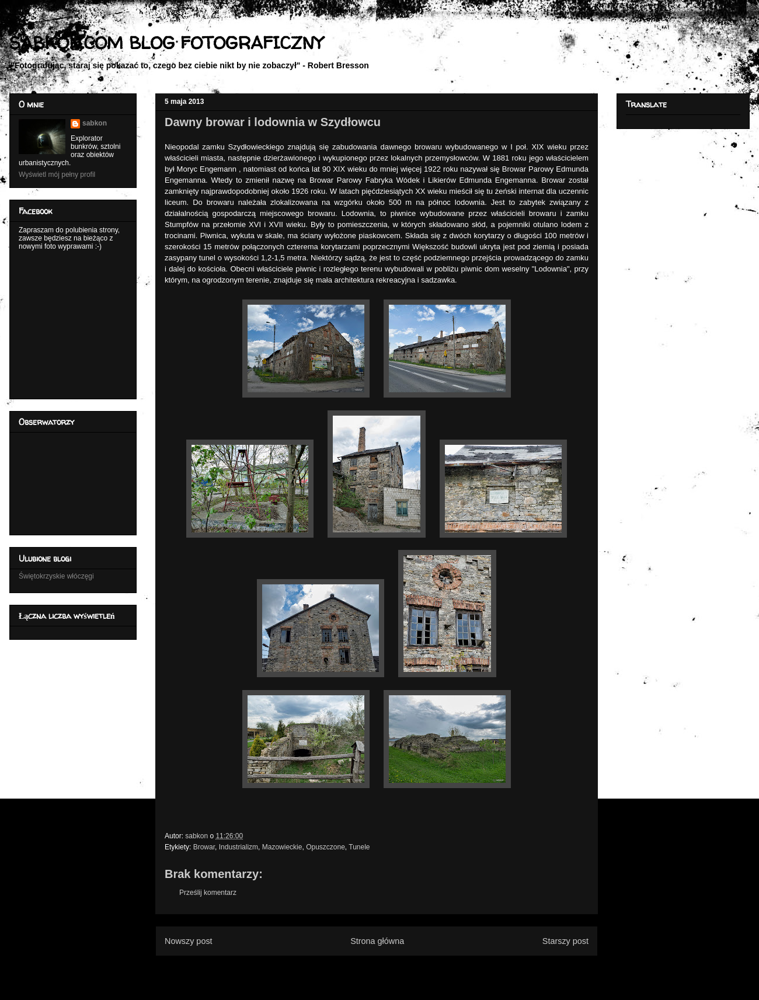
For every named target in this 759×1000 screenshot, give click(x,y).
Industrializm (238, 847)
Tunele (359, 847)
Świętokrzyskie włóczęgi (56, 576)
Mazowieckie (282, 847)
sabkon (94, 123)
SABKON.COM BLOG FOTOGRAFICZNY (166, 42)
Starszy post (565, 941)
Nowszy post (189, 941)
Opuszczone (325, 847)
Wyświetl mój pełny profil (57, 174)
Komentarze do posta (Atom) (395, 970)
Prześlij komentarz (207, 892)
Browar (204, 847)
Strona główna (377, 941)
